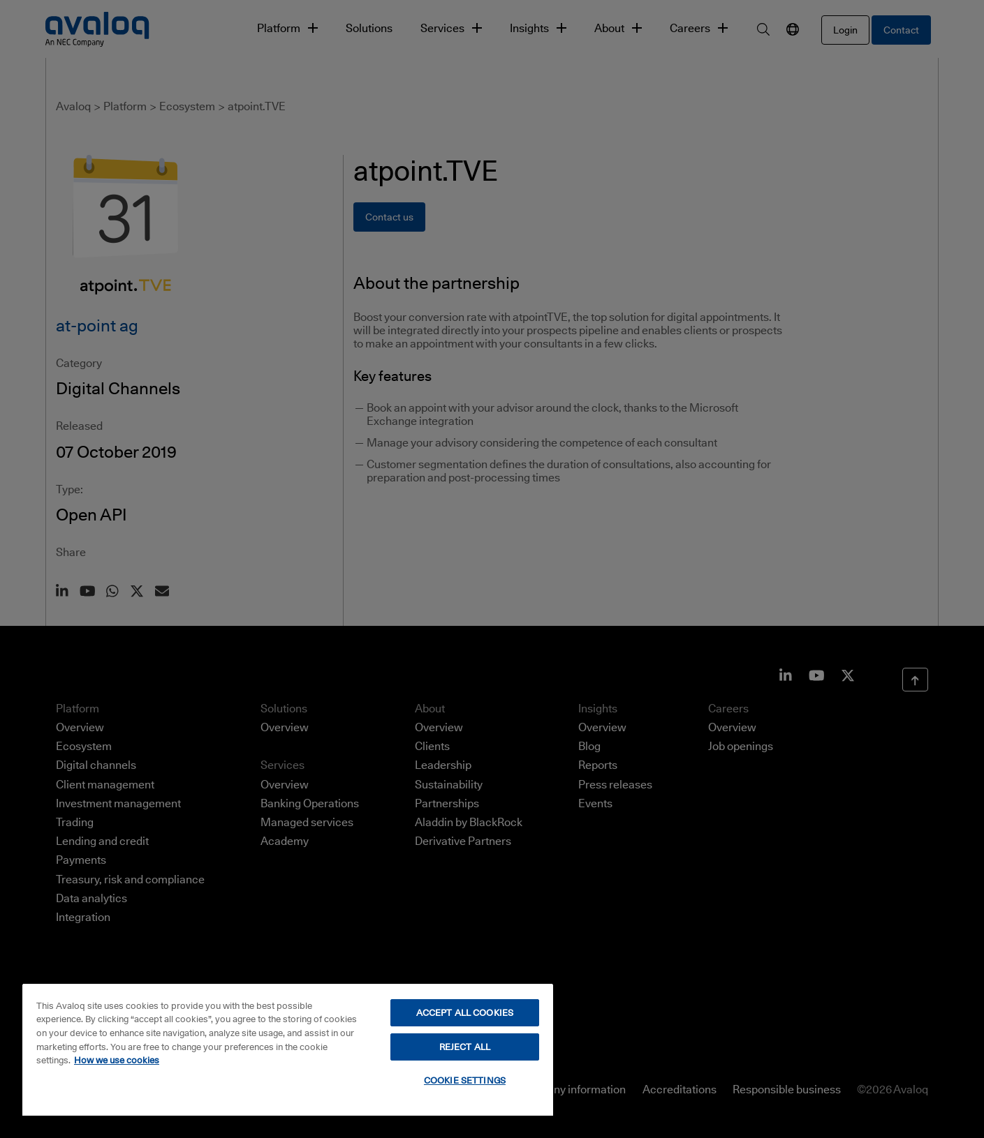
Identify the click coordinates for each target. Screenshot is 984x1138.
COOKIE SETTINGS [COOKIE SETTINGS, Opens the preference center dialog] (465, 1080)
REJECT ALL (464, 1046)
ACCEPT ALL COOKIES (464, 1012)
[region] (287, 1049)
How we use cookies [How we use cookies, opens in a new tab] (116, 1059)
